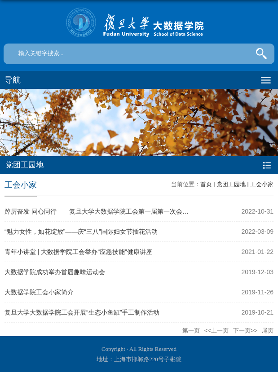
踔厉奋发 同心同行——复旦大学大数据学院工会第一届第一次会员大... (102, 211)
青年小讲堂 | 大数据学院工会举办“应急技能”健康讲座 (78, 251)
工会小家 (262, 184)
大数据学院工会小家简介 (39, 292)
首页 (206, 184)
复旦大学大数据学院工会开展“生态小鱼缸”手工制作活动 (81, 312)
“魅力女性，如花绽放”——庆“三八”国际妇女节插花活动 (81, 231)
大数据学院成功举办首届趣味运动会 (54, 272)
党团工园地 (231, 184)
